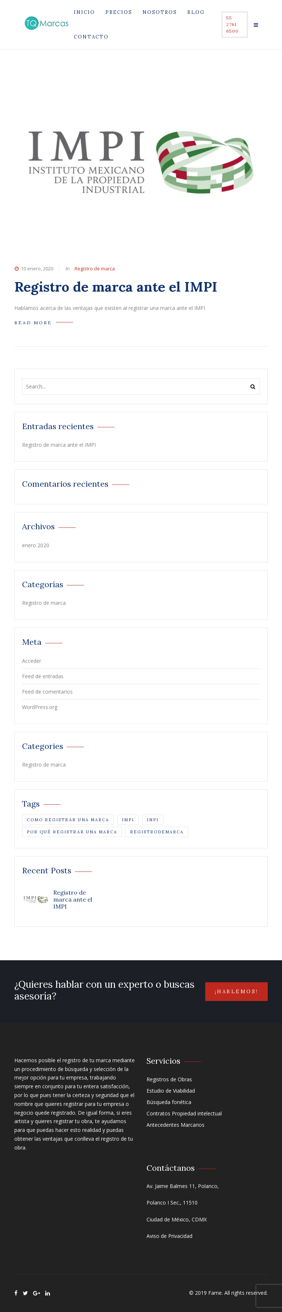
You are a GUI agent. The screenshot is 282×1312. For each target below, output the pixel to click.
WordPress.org (39, 706)
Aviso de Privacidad (169, 1235)
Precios (118, 12)
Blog (196, 12)
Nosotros (159, 12)
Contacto (91, 37)
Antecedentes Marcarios (176, 1124)
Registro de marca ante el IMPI (115, 286)
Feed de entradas (43, 676)
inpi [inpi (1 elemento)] (153, 819)
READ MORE (33, 322)
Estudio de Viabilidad (171, 1090)
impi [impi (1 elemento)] (128, 819)
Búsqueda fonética (169, 1102)
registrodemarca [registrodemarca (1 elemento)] (157, 831)
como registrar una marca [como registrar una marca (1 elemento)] (68, 819)
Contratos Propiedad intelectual (184, 1113)
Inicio (84, 12)
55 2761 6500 (232, 24)
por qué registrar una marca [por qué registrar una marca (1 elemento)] (72, 831)
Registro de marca (95, 268)
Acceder (31, 660)
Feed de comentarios (47, 691)
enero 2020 (35, 545)
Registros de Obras (169, 1079)
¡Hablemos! (236, 991)
